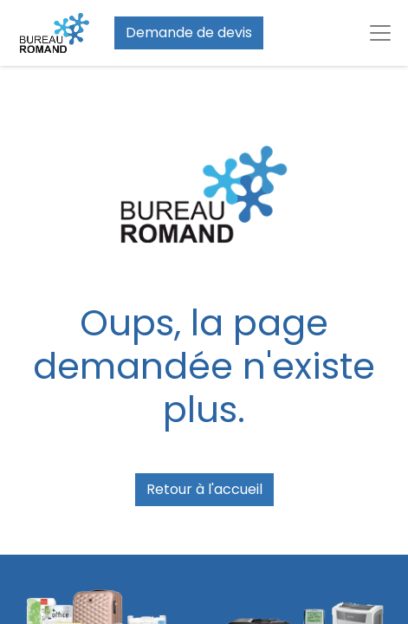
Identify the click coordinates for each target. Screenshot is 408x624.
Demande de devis (189, 32)
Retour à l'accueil (204, 489)
